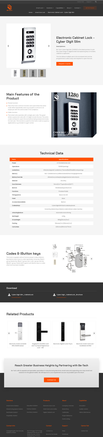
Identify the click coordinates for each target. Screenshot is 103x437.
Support (89, 2)
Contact (77, 8)
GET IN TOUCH (90, 8)
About (69, 8)
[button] (51, 380)
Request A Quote (64, 64)
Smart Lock (40, 8)
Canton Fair (80, 2)
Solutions (50, 8)
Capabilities (60, 8)
